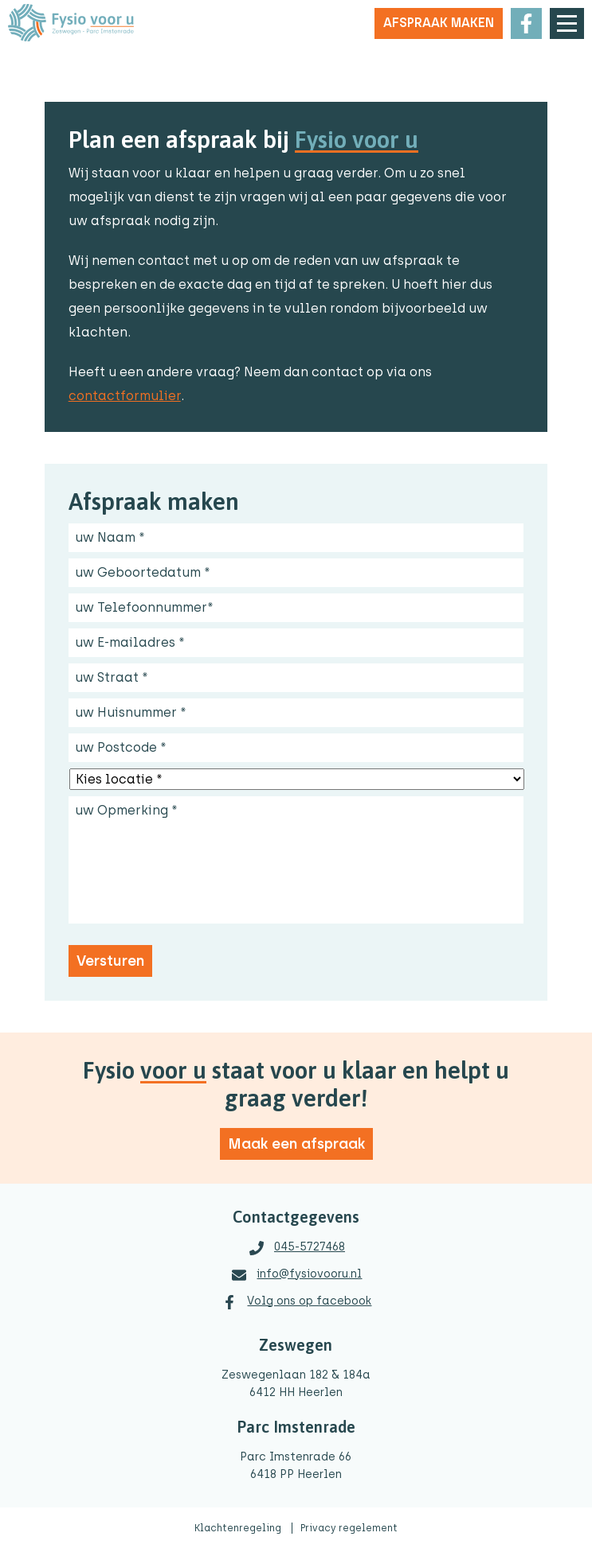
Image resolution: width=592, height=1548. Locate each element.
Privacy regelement (349, 1528)
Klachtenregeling (239, 1528)
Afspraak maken (438, 22)
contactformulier (125, 395)
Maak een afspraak (296, 1144)
